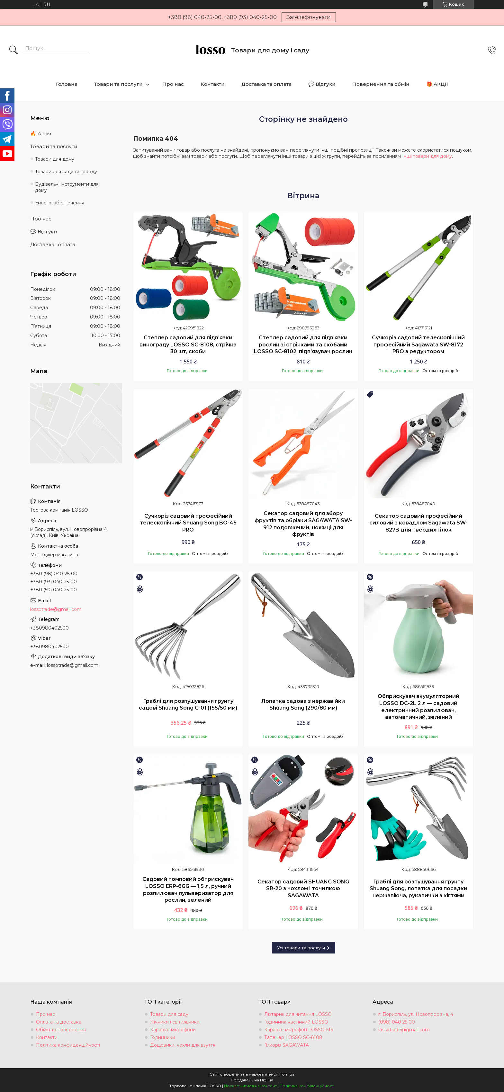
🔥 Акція (40, 133)
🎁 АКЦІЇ (437, 84)
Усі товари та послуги (301, 947)
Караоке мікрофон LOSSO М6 (298, 1030)
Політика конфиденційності (68, 1045)
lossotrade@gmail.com (56, 609)
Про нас (173, 84)
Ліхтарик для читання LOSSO (298, 1014)
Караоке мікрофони (173, 1030)
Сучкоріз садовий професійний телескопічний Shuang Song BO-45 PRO (188, 523)
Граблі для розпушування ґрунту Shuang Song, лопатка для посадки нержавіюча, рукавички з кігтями (418, 889)
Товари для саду (169, 1014)
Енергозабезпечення (59, 203)
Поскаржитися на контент (250, 1085)
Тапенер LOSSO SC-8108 (293, 1037)
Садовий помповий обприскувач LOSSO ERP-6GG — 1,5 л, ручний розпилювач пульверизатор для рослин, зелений (188, 889)
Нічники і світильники (175, 1022)
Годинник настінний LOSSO (296, 1022)
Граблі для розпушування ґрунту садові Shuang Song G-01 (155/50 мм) (188, 704)
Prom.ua (286, 1074)
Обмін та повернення (61, 1030)
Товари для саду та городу (66, 172)
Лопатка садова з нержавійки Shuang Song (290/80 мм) (303, 704)
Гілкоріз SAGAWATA (286, 1045)
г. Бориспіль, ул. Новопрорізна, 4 (415, 1014)
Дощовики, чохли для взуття (182, 1045)
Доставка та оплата (266, 84)
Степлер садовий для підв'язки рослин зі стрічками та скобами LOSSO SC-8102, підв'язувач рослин (303, 344)
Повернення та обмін (381, 84)
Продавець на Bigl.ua (252, 1080)
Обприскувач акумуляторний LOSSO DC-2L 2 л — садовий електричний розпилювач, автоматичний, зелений (418, 706)
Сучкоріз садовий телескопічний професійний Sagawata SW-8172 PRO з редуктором (418, 344)
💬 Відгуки (322, 84)
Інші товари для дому (427, 156)
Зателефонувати (309, 17)
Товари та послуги (118, 84)
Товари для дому (54, 159)
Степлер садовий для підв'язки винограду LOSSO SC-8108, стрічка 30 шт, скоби (188, 344)
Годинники (162, 1037)
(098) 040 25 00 (396, 1022)
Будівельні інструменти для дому (67, 187)
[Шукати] (13, 50)
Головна (66, 84)
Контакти (213, 84)
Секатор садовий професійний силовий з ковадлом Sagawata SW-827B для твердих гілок (418, 523)
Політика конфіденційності (307, 1085)
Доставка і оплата (52, 244)
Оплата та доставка (58, 1022)
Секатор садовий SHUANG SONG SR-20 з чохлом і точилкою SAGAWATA (303, 889)
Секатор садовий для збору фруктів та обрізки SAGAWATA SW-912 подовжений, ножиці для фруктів (303, 523)
